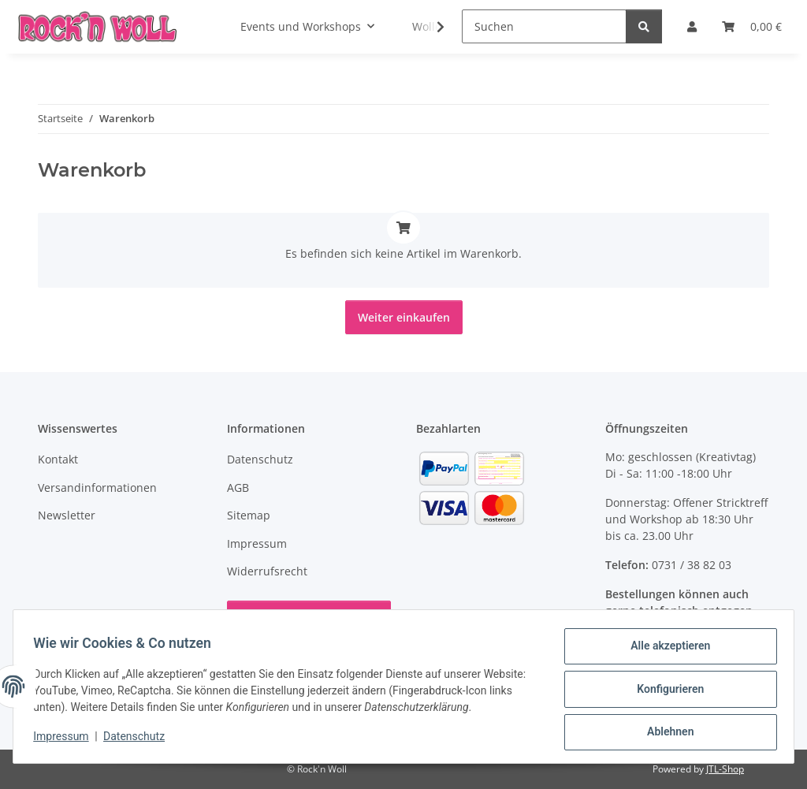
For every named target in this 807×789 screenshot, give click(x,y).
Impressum (66, 740)
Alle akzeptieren (665, 651)
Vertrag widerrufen (309, 617)
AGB (238, 487)
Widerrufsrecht (267, 571)
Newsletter (66, 515)
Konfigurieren (664, 692)
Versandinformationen (97, 487)
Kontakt (58, 459)
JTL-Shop (725, 769)
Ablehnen (665, 733)
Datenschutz (139, 740)
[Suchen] (544, 26)
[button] (430, 26)
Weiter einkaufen (404, 317)
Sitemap (248, 515)
